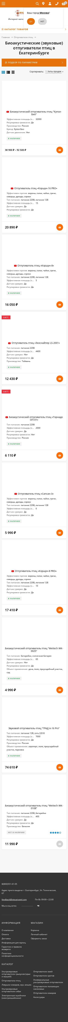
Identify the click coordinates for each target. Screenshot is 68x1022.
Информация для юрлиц (14, 942)
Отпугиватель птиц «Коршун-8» (36, 265)
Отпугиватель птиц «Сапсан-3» (36, 493)
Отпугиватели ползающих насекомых (46, 987)
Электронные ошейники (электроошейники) (14, 996)
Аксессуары (39, 997)
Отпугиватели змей (43, 971)
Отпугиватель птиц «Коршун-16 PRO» (35, 188)
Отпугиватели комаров (44, 993)
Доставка (6, 938)
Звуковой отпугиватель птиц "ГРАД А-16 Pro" (34, 728)
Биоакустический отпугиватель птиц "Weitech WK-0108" (34, 807)
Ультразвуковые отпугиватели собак (11, 990)
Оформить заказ (39, 938)
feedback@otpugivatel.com (14, 899)
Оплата (5, 934)
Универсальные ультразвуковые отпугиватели (48, 981)
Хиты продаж (53, 71)
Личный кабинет (39, 934)
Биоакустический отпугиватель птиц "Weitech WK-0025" (34, 649)
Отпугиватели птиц (23, 37)
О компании (8, 930)
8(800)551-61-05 (9, 884)
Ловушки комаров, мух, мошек (16, 984)
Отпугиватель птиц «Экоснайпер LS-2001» (36, 342)
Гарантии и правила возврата (12, 948)
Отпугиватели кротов (43, 975)
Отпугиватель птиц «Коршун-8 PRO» (36, 571)
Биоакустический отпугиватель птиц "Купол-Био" (36, 113)
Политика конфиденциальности (13, 954)
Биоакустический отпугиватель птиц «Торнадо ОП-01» (36, 418)
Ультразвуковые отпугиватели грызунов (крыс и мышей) (16, 974)
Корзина (35, 930)
